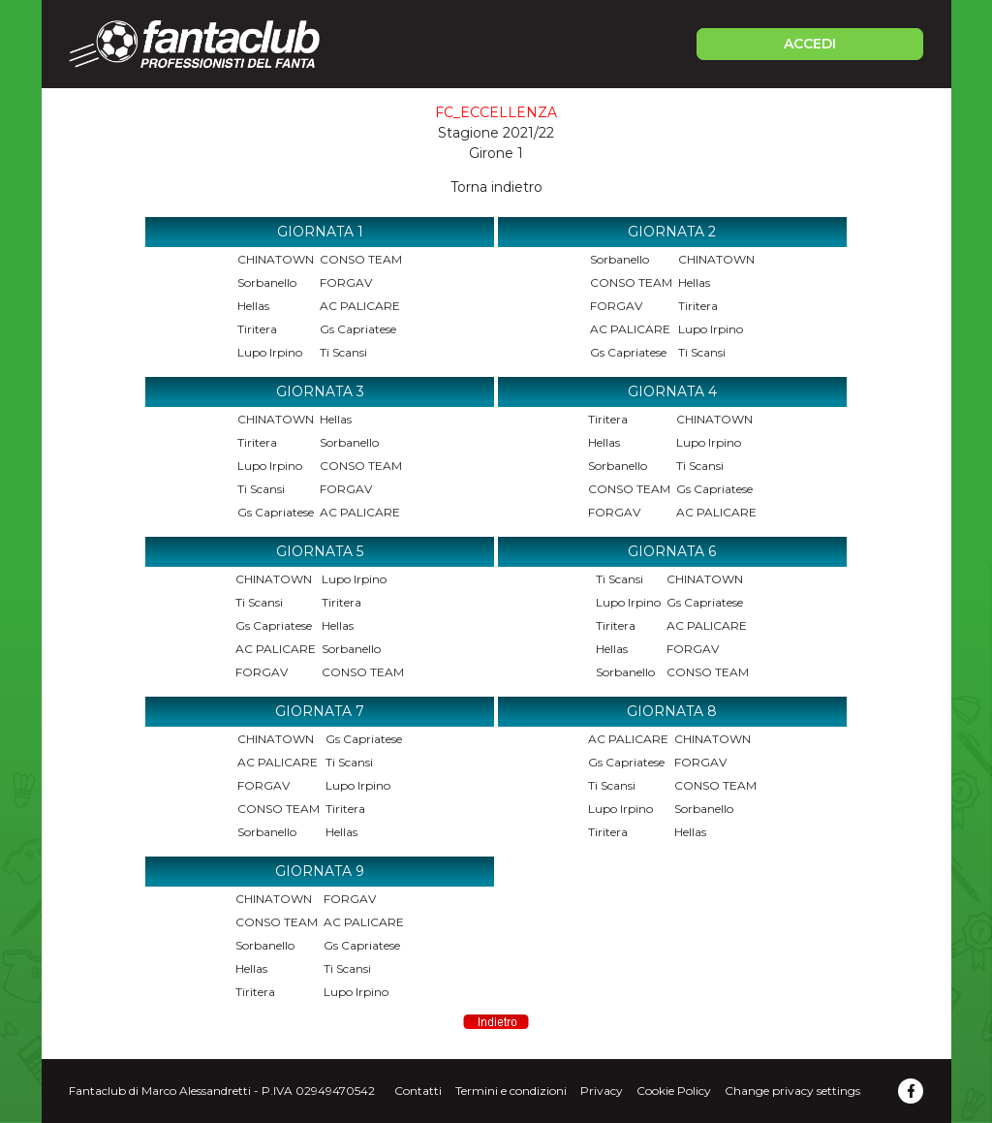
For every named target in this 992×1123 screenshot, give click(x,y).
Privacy (601, 1090)
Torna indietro (496, 187)
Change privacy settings (792, 1090)
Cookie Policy (673, 1090)
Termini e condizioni (511, 1090)
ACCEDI (810, 43)
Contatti (418, 1090)
